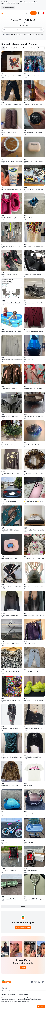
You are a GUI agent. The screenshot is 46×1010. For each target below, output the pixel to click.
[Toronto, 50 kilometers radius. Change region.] (23, 25)
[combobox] (21, 30)
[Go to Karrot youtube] (39, 982)
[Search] (41, 29)
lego (34, 34)
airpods (38, 34)
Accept (40, 1006)
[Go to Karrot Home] (6, 981)
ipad (24, 34)
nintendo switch (18, 34)
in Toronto (31, 44)
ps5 (12, 34)
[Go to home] (2, 13)
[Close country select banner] (44, 2)
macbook (29, 34)
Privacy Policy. (24, 1001)
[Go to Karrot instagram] (35, 982)
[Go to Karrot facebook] (32, 982)
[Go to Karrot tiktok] (43, 982)
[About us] (38, 13)
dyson (42, 34)
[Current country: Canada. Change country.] (43, 13)
